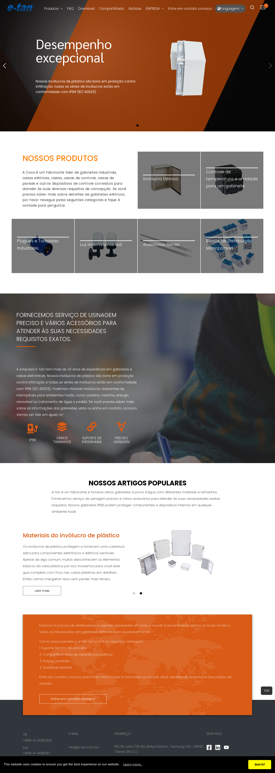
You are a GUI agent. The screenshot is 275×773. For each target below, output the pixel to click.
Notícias (135, 8)
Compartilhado (111, 8)
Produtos (51, 8)
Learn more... (132, 764)
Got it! (260, 764)
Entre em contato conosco (190, 8)
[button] (137, 125)
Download (86, 8)
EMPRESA (153, 8)
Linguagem (228, 8)
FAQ (70, 8)
